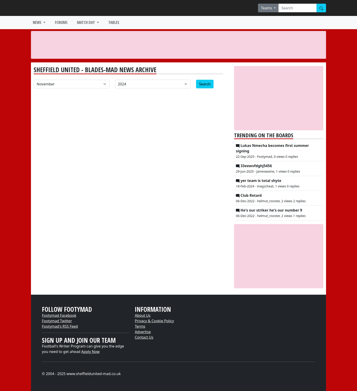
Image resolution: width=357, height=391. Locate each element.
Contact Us (144, 337)
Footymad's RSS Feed (60, 326)
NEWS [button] (37, 22)
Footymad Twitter (57, 320)
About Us (142, 315)
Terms (140, 326)
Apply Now (90, 351)
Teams (267, 7)
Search (205, 84)
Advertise (143, 331)
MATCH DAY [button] (86, 22)
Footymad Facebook (59, 315)
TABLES (113, 22)
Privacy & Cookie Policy (154, 320)
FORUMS (61, 22)
